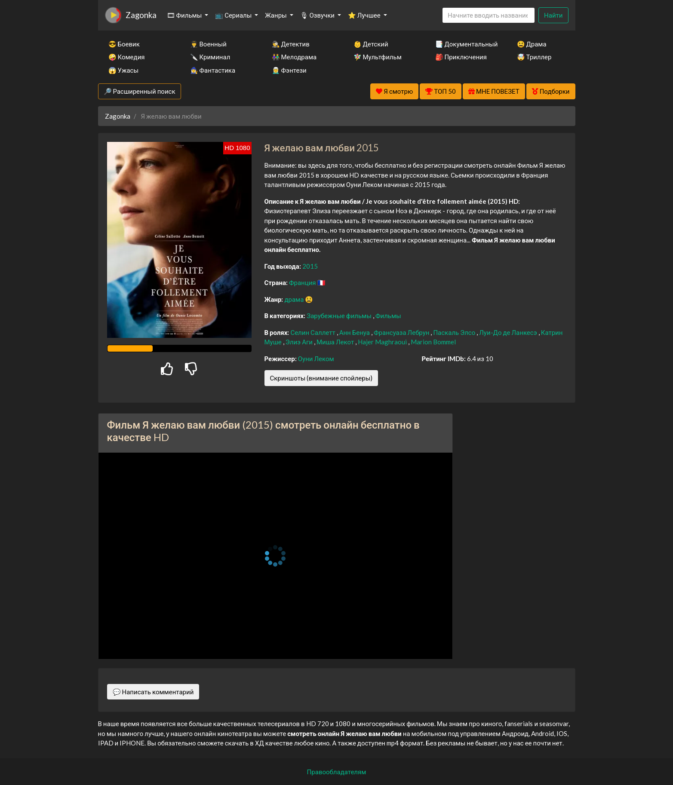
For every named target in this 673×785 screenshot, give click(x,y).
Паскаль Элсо (454, 332)
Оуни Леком (316, 358)
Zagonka (141, 15)
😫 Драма (532, 44)
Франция (303, 282)
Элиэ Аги (300, 342)
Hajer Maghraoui (383, 342)
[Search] (488, 15)
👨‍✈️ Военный (208, 44)
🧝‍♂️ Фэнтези (289, 70)
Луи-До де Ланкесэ (508, 332)
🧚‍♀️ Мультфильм (377, 57)
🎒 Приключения (461, 57)
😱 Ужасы (123, 70)
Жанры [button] (276, 15)
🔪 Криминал (210, 57)
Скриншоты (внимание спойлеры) (321, 378)
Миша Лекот (336, 342)
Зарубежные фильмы (340, 315)
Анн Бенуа (355, 332)
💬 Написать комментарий (153, 692)
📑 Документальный (464, 44)
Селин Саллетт (313, 332)
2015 (310, 266)
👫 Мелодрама (294, 57)
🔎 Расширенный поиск (139, 91)
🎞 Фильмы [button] (185, 15)
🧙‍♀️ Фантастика (213, 70)
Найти (553, 15)
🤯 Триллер (534, 57)
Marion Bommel (433, 342)
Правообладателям (336, 772)
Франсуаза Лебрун (402, 332)
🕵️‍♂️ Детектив (291, 44)
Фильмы (388, 315)
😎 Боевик (124, 44)
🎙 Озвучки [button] (318, 15)
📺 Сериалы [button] (234, 15)
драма (294, 299)
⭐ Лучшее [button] (365, 15)
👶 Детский (370, 44)
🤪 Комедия (126, 57)
